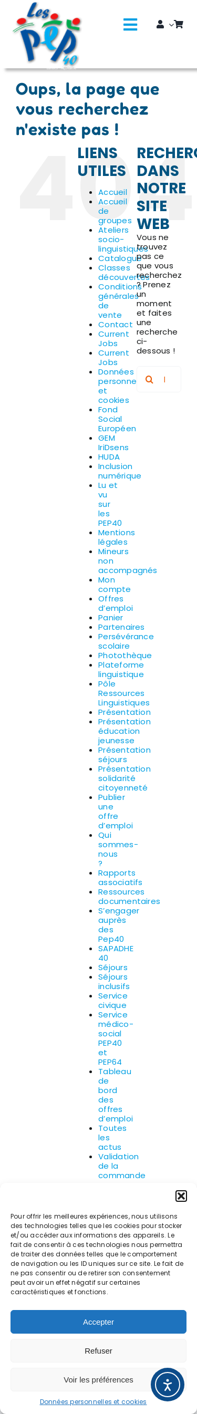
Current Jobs (113, 338)
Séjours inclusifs (114, 981)
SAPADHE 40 (115, 953)
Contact (115, 324)
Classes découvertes (124, 272)
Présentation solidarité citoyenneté (124, 778)
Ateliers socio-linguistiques (123, 239)
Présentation (124, 712)
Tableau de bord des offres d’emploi (115, 1095)
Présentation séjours (124, 754)
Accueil (112, 191)
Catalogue (120, 258)
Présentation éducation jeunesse (124, 731)
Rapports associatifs (120, 877)
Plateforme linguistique (121, 669)
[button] (181, 1196)
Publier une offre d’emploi (115, 811)
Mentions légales (116, 537)
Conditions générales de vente (120, 300)
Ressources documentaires (129, 896)
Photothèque (125, 655)
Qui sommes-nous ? (118, 849)
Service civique (113, 1000)
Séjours (113, 967)
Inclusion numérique (119, 471)
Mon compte (114, 584)
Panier (110, 617)
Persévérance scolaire (126, 641)
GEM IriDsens (113, 442)
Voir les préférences (98, 1379)
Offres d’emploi (115, 603)
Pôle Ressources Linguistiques (124, 693)
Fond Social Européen (117, 419)
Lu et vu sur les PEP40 (110, 504)
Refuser (98, 1350)
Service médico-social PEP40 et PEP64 (115, 1038)
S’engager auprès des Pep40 (118, 924)
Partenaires (121, 626)
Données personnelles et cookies (93, 1401)
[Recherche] (150, 379)
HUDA (109, 456)
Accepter (98, 1321)
